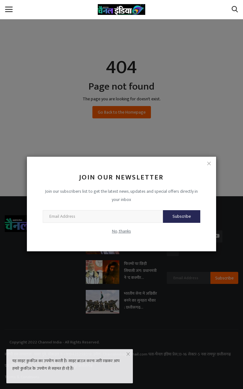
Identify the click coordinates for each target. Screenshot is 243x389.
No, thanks (121, 231)
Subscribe (181, 216)
